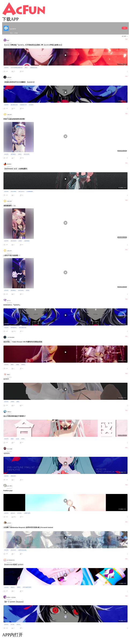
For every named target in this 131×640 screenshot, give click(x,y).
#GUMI (12, 624)
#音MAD (13, 513)
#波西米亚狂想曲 (22, 550)
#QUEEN (6, 67)
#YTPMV (19, 513)
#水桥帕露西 (30, 191)
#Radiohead (13, 550)
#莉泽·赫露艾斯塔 (27, 587)
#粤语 (26, 67)
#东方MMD (13, 191)
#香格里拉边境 (33, 67)
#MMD (19, 154)
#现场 (17, 364)
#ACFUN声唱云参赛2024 (16, 67)
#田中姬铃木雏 (22, 327)
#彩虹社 (12, 587)
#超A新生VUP (23, 104)
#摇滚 (12, 364)
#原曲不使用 (27, 513)
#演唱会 (23, 364)
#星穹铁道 (13, 290)
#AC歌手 (31, 104)
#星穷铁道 (13, 154)
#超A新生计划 (14, 104)
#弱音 (18, 401)
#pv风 (17, 438)
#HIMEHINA (13, 327)
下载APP (10, 19)
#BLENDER (26, 154)
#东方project (21, 191)
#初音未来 (13, 476)
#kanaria (18, 624)
